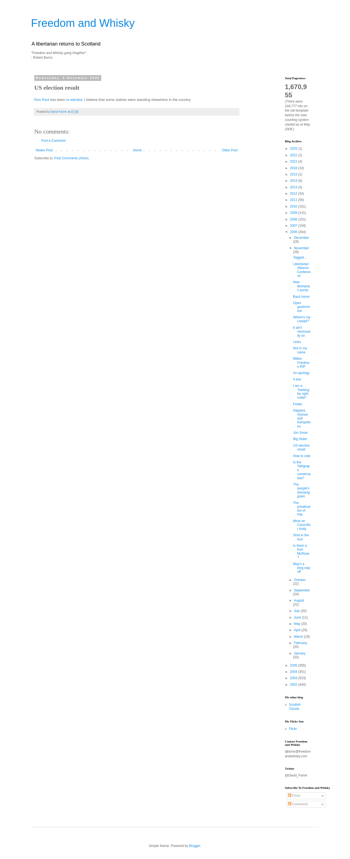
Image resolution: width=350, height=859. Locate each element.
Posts (294, 796)
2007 (294, 226)
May (297, 624)
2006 (294, 232)
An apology (301, 373)
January (300, 653)
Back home (301, 297)
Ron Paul (41, 100)
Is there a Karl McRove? (301, 551)
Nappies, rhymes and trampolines (302, 418)
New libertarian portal (301, 286)
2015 (294, 174)
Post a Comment (53, 141)
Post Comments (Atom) (71, 158)
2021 (294, 161)
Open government (301, 307)
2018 (294, 168)
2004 (294, 672)
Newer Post (44, 150)
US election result (301, 447)
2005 (294, 665)
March (299, 637)
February (300, 643)
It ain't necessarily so (302, 332)
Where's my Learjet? (301, 319)
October (300, 580)
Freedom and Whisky (83, 23)
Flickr (293, 729)
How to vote (301, 456)
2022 (294, 155)
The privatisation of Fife (301, 509)
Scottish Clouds (295, 706)
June (298, 617)
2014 (294, 181)
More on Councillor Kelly (302, 525)
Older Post (230, 150)
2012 (294, 193)
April (297, 630)
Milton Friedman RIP (301, 362)
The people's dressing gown (301, 490)
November (301, 248)
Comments (298, 804)
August (299, 600)
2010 (294, 206)
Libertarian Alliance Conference (302, 270)
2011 (294, 200)
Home (137, 150)
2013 (294, 187)
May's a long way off (301, 568)
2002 (294, 685)
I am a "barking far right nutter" (301, 391)
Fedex (297, 404)
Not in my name (300, 350)
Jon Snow (300, 433)
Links (297, 342)
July (297, 611)
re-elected (74, 100)
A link (297, 379)
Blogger (194, 846)
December (301, 238)
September (302, 590)
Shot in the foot (301, 537)
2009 (294, 213)
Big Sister (300, 439)
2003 (294, 678)
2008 (294, 219)
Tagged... (299, 257)
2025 (294, 149)
